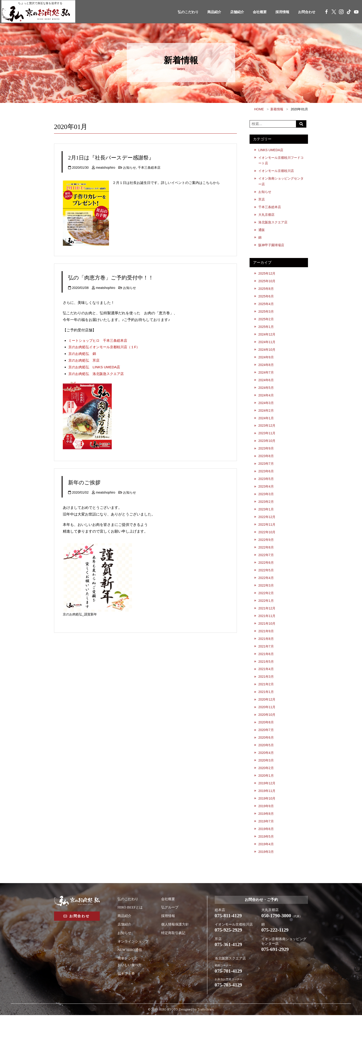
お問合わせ (305, 12)
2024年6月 (266, 386)
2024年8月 (266, 370)
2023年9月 (266, 457)
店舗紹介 (231, 12)
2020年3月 (266, 777)
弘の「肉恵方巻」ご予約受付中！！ (116, 277)
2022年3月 (266, 597)
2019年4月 (266, 864)
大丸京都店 (267, 217)
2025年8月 (266, 292)
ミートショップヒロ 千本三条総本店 (99, 340)
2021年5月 (266, 675)
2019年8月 (266, 832)
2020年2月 (266, 785)
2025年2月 (266, 323)
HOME (259, 109)
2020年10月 (267, 730)
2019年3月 (266, 871)
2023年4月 (266, 496)
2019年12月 (267, 801)
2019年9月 (266, 824)
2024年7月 (266, 378)
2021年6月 (266, 668)
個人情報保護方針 (176, 944)
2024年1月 (266, 425)
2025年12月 (267, 276)
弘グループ (170, 927)
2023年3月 (266, 503)
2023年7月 (266, 472)
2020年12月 (267, 715)
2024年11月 (267, 347)
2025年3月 (266, 316)
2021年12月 (267, 621)
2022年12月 (267, 527)
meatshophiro (106, 167)
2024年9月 (266, 363)
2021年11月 (267, 629)
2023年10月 (267, 449)
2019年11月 (267, 809)
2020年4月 (266, 770)
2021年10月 (267, 636)
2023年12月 (267, 433)
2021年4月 (266, 683)
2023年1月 (266, 519)
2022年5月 (266, 582)
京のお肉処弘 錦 (83, 354)
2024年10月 (267, 355)
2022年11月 (267, 535)
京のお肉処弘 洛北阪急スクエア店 (97, 374)
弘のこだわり (179, 12)
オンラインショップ (134, 961)
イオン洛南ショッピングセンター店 (281, 182)
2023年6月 (266, 480)
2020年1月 (266, 793)
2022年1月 (266, 613)
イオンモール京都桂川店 (276, 171)
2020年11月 (267, 723)
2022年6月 (266, 574)
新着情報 (276, 109)
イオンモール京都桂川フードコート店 (281, 160)
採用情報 (279, 12)
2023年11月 (267, 441)
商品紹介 (207, 12)
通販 (262, 232)
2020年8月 (266, 738)
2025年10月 (267, 284)
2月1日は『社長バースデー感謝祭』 (116, 157)
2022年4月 (266, 589)
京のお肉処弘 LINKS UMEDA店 (95, 367)
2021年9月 (266, 644)
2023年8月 (266, 464)
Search (302, 124)
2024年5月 (266, 394)
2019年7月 (266, 840)
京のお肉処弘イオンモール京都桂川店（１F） (106, 347)
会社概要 (255, 12)
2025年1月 (266, 331)
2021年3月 (266, 691)
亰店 (262, 201)
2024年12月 (267, 339)
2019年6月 (266, 848)
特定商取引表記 (174, 953)
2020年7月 (266, 746)
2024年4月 (266, 402)
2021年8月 (266, 652)
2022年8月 (266, 558)
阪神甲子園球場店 (271, 248)
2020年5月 (266, 762)
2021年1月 (266, 707)
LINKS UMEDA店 (271, 150)
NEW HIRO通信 (130, 970)
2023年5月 (266, 488)
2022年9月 (266, 550)
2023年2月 (266, 511)
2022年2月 (266, 605)
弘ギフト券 (127, 993)
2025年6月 (266, 300)
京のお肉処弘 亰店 (85, 360)
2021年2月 (266, 699)
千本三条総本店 (150, 167)
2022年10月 (267, 543)
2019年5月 (266, 856)
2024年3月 (266, 409)
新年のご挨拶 (86, 482)
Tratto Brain (205, 1031)
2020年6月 (266, 754)
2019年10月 (267, 816)
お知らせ (130, 167)
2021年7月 (266, 660)
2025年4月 (266, 308)
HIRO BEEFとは (131, 927)
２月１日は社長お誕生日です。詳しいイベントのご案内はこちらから (169, 183)
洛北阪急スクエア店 (273, 224)
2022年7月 (266, 566)
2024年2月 (266, 417)
